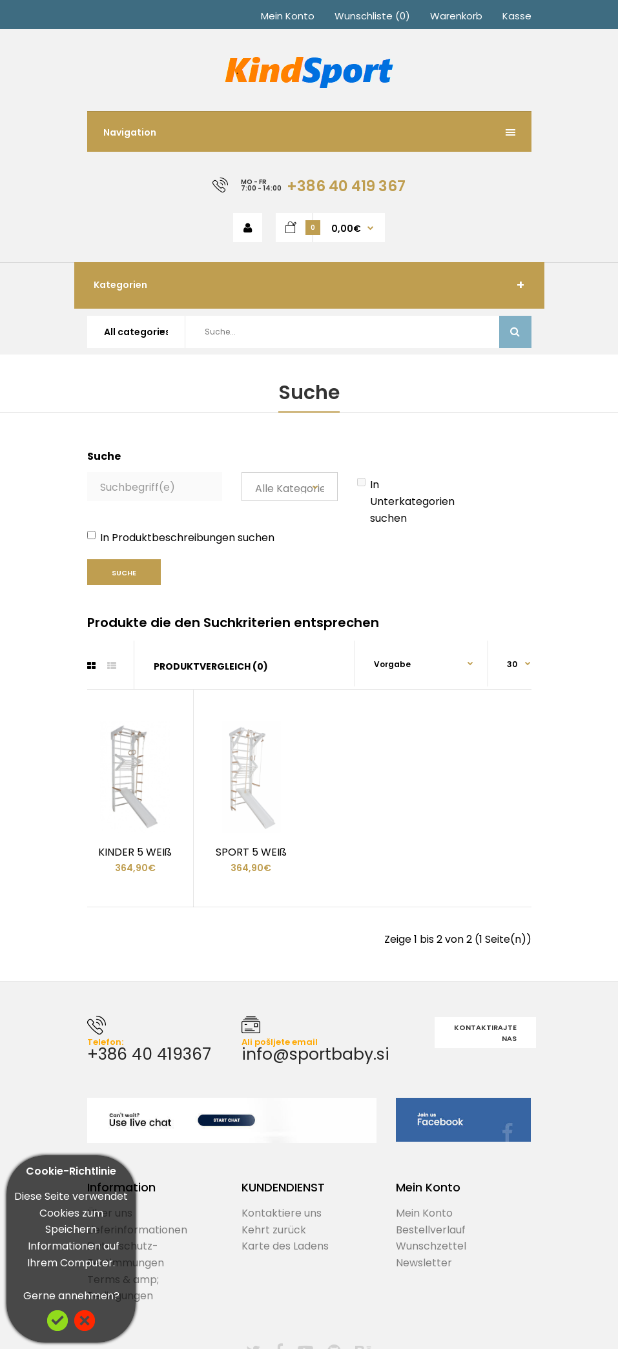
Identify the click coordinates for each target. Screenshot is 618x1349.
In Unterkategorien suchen (406, 501)
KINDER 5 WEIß (135, 852)
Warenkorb (456, 16)
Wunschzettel (431, 1246)
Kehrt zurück (274, 1229)
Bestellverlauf (431, 1229)
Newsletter (424, 1262)
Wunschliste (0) (372, 16)
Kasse (516, 16)
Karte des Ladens (285, 1246)
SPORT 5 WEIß (251, 852)
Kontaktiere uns (282, 1213)
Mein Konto (287, 16)
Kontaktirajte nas (485, 1033)
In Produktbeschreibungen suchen (180, 537)
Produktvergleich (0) (211, 666)
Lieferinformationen (137, 1229)
